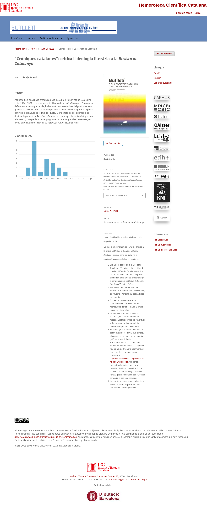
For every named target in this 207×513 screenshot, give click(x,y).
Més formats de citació (116, 195)
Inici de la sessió (184, 13)
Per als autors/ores (162, 245)
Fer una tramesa (164, 53)
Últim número (16, 38)
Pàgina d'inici (21, 49)
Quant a (71, 38)
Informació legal (139, 479)
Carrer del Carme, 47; (108, 476)
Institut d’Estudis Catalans (83, 476)
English (157, 78)
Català (157, 73)
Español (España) (163, 83)
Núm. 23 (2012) (47, 49)
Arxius (31, 38)
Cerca (198, 13)
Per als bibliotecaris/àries (165, 250)
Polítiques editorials (50, 38)
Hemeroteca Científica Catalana (173, 5)
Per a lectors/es (161, 240)
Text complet (114, 143)
